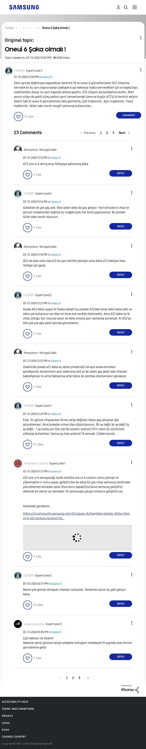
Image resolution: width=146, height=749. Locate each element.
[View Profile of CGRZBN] (20, 70)
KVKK (5, 729)
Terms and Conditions (18, 709)
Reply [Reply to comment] (121, 173)
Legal (6, 723)
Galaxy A (47, 77)
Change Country (14, 736)
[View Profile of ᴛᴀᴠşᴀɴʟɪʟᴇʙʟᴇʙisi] (34, 624)
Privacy (7, 716)
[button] (134, 70)
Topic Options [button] (134, 38)
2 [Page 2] (107, 133)
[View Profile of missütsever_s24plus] (36, 463)
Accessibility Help (15, 701)
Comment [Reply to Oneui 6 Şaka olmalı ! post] (128, 115)
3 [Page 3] (113, 133)
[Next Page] (124, 133)
